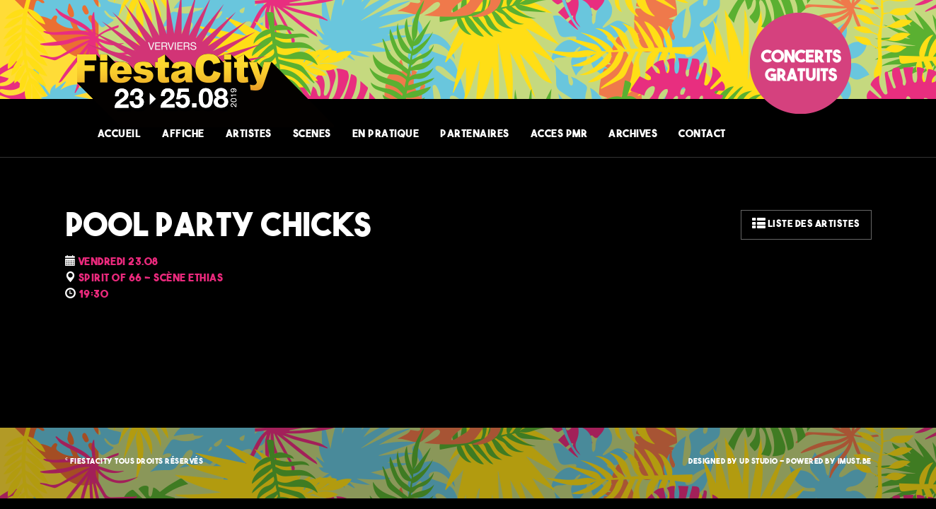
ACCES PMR (559, 134)
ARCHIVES (632, 134)
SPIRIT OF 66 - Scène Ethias (151, 279)
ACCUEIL (119, 134)
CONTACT (702, 134)
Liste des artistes (806, 224)
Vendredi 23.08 (118, 262)
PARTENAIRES (474, 134)
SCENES (312, 134)
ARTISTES (249, 134)
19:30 (94, 295)
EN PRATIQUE (386, 134)
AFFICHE (183, 134)
